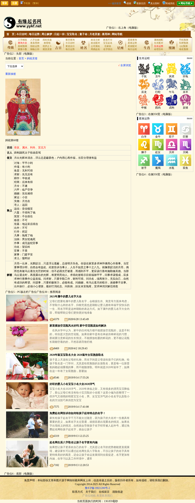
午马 (171, 92)
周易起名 (95, 49)
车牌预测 (183, 43)
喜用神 (106, 34)
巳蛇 (158, 92)
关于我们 (91, 491)
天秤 (171, 152)
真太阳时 (155, 3)
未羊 (185, 92)
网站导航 (117, 34)
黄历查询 (70, 40)
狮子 (144, 152)
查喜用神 (34, 43)
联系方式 (77, 491)
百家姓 (107, 46)
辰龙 (144, 92)
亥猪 (185, 107)
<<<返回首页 (114, 3)
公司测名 (95, 46)
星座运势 (132, 43)
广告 (85, 495)
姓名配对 (95, 43)
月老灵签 (94, 34)
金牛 (158, 136)
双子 (171, 136)
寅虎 (171, 76)
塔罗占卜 (47, 46)
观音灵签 (47, 49)
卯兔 (185, 76)
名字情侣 (107, 49)
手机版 (25, 3)
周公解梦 (47, 34)
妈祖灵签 (32, 58)
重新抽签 (10, 73)
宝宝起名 (107, 43)
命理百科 (158, 49)
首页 (21, 58)
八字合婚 (34, 40)
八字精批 (22, 40)
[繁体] (36, 3)
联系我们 (107, 495)
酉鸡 (158, 107)
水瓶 (171, 168)
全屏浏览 (124, 65)
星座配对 (132, 46)
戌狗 (171, 107)
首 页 (10, 34)
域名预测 (183, 49)
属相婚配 (158, 40)
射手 (144, 168)
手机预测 (183, 40)
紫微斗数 (22, 49)
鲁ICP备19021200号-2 (97, 488)
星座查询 (132, 40)
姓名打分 (107, 40)
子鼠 (144, 76)
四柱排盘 (47, 40)
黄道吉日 (70, 46)
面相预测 (22, 46)
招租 (93, 495)
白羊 (144, 136)
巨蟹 (185, 136)
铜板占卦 (34, 49)
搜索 (129, 3)
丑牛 (158, 76)
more (189, 58)
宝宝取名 (72, 34)
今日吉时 (21, 34)
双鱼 (185, 168)
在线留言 (104, 491)
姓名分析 (95, 40)
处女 (158, 152)
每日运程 (132, 49)
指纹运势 (34, 46)
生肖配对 (158, 43)
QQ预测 (183, 46)
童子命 (83, 34)
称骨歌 (47, 43)
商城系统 (170, 3)
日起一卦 (59, 34)
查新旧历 (141, 3)
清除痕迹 (117, 491)
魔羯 (158, 168)
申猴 (144, 107)
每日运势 (34, 34)
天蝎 (185, 152)
